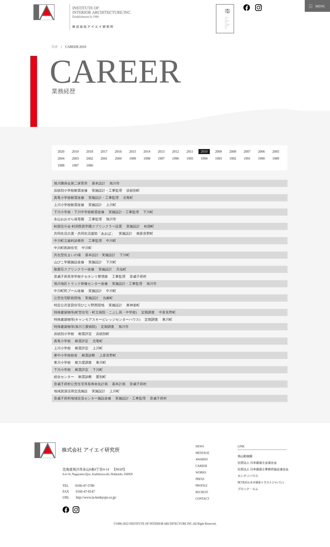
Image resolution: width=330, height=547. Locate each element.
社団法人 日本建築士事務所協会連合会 (263, 469)
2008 (232, 151)
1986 (89, 165)
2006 (261, 151)
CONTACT (202, 498)
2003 (75, 158)
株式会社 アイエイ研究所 (77, 450)
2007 (247, 151)
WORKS (201, 472)
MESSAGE (202, 452)
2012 (175, 151)
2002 (89, 158)
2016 (118, 151)
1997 (161, 158)
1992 (232, 158)
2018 (89, 151)
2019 (75, 151)
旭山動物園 (245, 456)
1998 (147, 158)
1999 (132, 158)
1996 (175, 158)
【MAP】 (119, 469)
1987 (75, 165)
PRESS (200, 479)
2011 (189, 151)
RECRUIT (202, 492)
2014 (147, 151)
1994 (204, 158)
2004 (61, 158)
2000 (118, 158)
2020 (61, 151)
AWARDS (202, 459)
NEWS (200, 446)
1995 (189, 158)
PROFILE (202, 485)
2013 (161, 151)
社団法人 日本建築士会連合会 (257, 462)
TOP (54, 46)
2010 (204, 151)
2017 (104, 151)
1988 (61, 165)
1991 (247, 158)
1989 (275, 158)
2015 (132, 151)
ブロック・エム (248, 489)
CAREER (201, 466)
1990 (261, 158)
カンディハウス (248, 475)
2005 (275, 151)
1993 (218, 158)
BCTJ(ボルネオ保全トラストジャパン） (261, 482)
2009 (218, 151)
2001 (104, 158)
